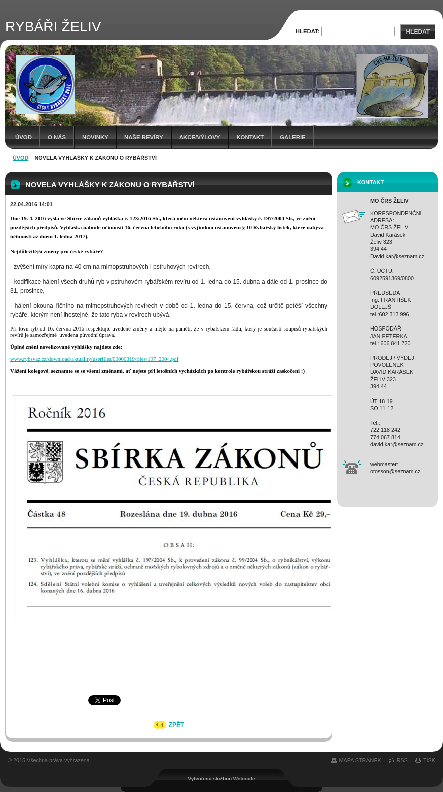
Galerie (293, 137)
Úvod (23, 137)
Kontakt (250, 137)
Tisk (429, 760)
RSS (402, 760)
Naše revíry (143, 137)
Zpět (176, 725)
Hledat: (308, 31)
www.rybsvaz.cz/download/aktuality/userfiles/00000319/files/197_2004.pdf (94, 359)
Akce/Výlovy (199, 137)
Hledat (418, 31)
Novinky (95, 137)
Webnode (244, 778)
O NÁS (57, 137)
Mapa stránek (360, 760)
